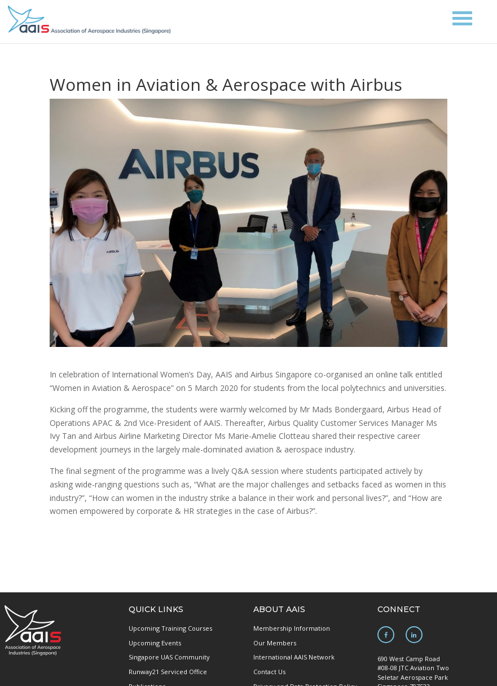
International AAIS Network (294, 657)
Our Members (274, 643)
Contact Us (269, 671)
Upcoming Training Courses (170, 628)
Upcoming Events (155, 643)
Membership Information (291, 628)
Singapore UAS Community (169, 657)
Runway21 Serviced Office (168, 671)
